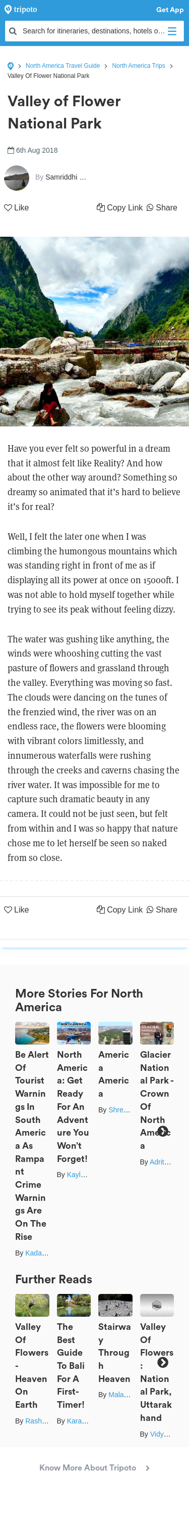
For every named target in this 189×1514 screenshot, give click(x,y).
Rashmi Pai (43, 1421)
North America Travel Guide (63, 65)
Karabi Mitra (86, 1421)
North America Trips (138, 65)
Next (162, 1131)
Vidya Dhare (169, 1434)
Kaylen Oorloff (89, 1175)
